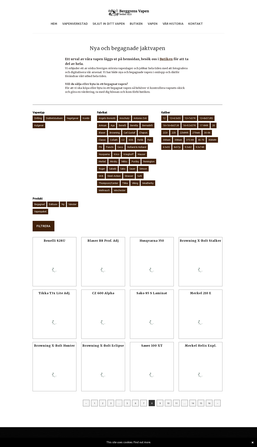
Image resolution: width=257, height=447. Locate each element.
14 (193, 403)
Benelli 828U (54, 241)
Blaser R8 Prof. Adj (103, 241)
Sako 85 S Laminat (152, 293)
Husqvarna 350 (152, 241)
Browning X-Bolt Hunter (54, 345)
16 (209, 403)
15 (201, 403)
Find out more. (142, 442)
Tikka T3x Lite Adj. (54, 293)
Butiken (166, 59)
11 (176, 403)
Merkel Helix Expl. (201, 345)
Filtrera (43, 226)
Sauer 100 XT (152, 345)
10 (168, 403)
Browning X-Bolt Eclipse (103, 345)
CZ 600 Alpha (103, 293)
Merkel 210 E (200, 293)
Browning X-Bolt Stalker (200, 241)
